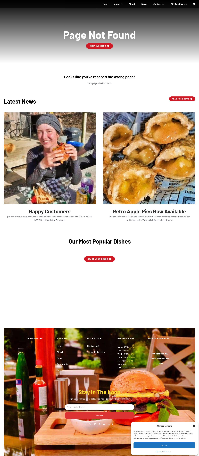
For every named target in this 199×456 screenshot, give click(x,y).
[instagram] (95, 424)
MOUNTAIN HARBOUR (158, 338)
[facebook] (86, 424)
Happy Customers (50, 211)
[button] (194, 426)
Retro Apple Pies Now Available (149, 211)
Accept (164, 445)
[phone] (113, 424)
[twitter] (90, 424)
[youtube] (104, 424)
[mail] (109, 424)
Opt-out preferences (163, 451)
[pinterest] (99, 424)
